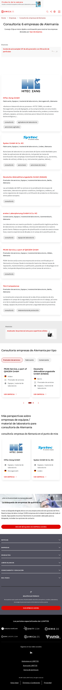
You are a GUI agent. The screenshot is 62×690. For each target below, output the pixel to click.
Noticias (4, 540)
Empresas (5, 547)
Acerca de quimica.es (31, 670)
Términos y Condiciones (31, 683)
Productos (6, 555)
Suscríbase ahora (31, 608)
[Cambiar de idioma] (54, 12)
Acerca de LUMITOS (30, 665)
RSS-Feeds (5, 578)
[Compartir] (50, 12)
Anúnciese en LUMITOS (30, 661)
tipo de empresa (36, 32)
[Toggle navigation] (59, 12)
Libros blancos (7, 563)
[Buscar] (47, 12)
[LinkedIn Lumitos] (31, 653)
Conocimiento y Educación (12, 570)
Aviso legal (15, 683)
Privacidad (47, 683)
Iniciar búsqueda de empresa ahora (30, 527)
